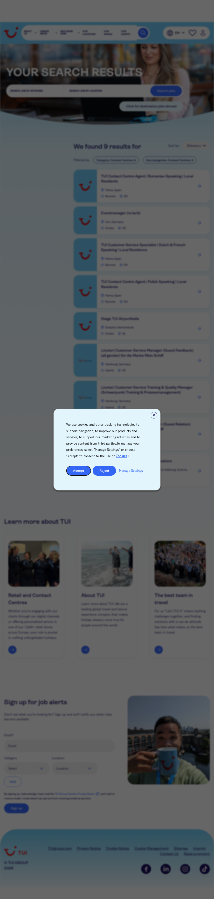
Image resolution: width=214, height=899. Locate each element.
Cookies (121, 456)
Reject (104, 471)
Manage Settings (131, 470)
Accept (78, 471)
